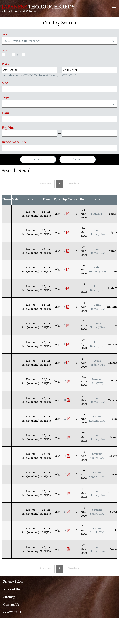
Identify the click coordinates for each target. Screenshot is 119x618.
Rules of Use (12, 589)
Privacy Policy (13, 581)
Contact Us (11, 604)
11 (65, 400)
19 (65, 549)
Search (78, 159)
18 (65, 530)
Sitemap (9, 597)
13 (65, 437)
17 (65, 511)
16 (65, 493)
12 (65, 418)
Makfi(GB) (97, 213)
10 (64, 381)
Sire (97, 199)
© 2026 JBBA (12, 612)
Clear (38, 159)
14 (65, 456)
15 (65, 474)
